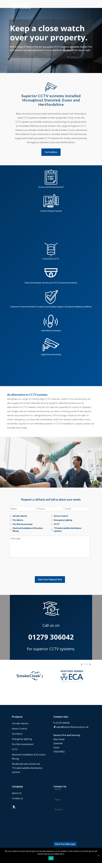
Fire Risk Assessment (22, 524)
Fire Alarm (17, 725)
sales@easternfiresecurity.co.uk (72, 718)
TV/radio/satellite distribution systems (67, 529)
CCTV (56, 524)
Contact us (17, 789)
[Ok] (98, 855)
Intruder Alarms (20, 516)
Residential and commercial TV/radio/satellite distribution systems (27, 759)
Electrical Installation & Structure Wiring (28, 529)
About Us (17, 784)
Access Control (61, 516)
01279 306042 (63, 714)
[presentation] (31, 566)
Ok (51, 858)
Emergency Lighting (63, 520)
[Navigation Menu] (97, 5)
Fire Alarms (18, 520)
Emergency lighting (22, 730)
